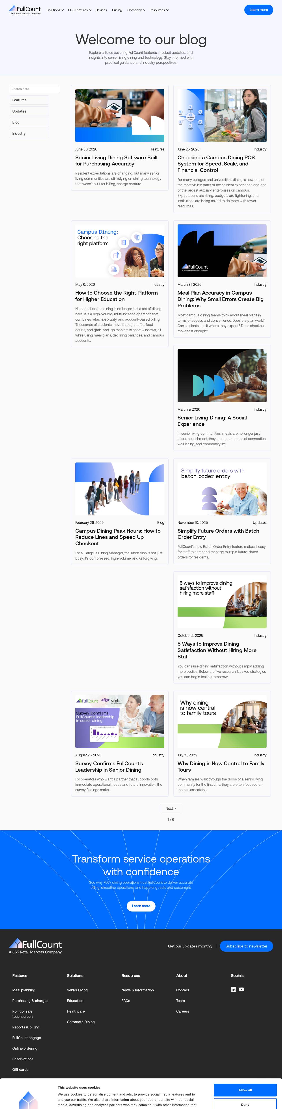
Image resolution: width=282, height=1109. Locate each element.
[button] (54, 10)
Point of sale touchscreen (22, 1014)
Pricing (117, 10)
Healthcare (76, 1011)
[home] (25, 10)
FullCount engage (26, 1038)
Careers (182, 1011)
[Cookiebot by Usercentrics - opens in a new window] (28, 1100)
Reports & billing (25, 1027)
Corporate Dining (81, 1022)
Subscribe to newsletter (246, 946)
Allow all (245, 1062)
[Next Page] (171, 808)
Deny (245, 1077)
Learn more (259, 10)
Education (75, 1001)
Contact (182, 990)
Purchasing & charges (30, 1001)
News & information (138, 990)
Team (180, 1001)
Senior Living (77, 990)
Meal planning (23, 990)
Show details (231, 1100)
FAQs (126, 1001)
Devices (101, 10)
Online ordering (24, 1048)
